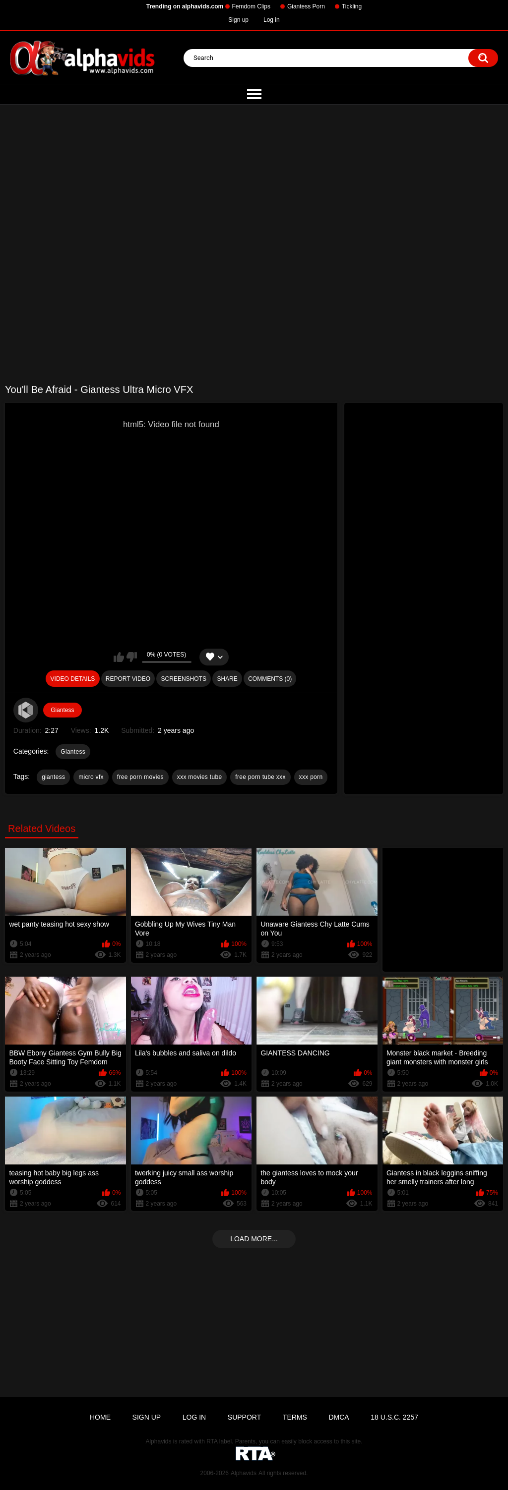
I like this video (119, 657)
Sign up (238, 19)
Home (100, 1417)
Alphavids (243, 1473)
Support (244, 1417)
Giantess (62, 710)
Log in (271, 19)
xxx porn (311, 776)
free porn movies (140, 776)
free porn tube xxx (260, 776)
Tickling (352, 6)
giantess (53, 776)
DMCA (338, 1417)
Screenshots (183, 678)
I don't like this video (132, 657)
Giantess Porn (306, 6)
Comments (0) (270, 678)
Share (227, 678)
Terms (295, 1417)
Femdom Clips (251, 6)
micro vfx (91, 776)
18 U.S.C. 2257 (394, 1417)
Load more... (254, 1239)
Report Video (128, 678)
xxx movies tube (199, 776)
